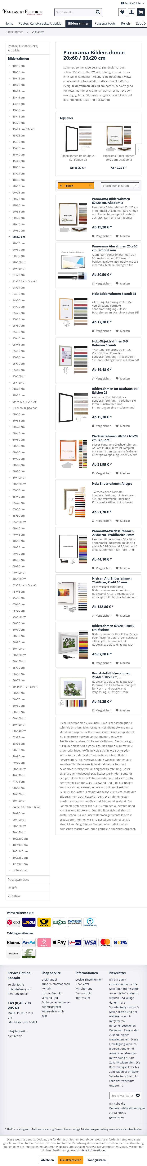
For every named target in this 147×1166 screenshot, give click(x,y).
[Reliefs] (125, 23)
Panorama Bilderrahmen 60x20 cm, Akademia (119, 157)
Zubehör (14, 896)
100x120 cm (20, 845)
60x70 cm (19, 699)
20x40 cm (19, 218)
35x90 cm (19, 515)
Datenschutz (83, 993)
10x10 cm (19, 66)
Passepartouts (18, 879)
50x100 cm (19, 648)
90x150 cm (19, 832)
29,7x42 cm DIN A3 (25, 401)
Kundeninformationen (56, 984)
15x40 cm (19, 154)
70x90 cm (19, 762)
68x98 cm (19, 743)
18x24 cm (19, 173)
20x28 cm (19, 199)
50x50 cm (19, 623)
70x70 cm (19, 750)
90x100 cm (19, 819)
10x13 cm (19, 72)
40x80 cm (19, 566)
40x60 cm (19, 553)
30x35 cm (19, 420)
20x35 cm (19, 211)
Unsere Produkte (52, 993)
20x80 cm (19, 249)
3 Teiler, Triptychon (25, 408)
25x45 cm (19, 344)
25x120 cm (19, 382)
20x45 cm (19, 224)
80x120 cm (19, 800)
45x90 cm (19, 610)
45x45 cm (19, 591)
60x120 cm (19, 724)
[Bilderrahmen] (78, 23)
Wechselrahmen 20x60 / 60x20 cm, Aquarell (115, 438)
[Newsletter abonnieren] (138, 1095)
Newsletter (82, 984)
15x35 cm (19, 148)
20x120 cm (19, 268)
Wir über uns (83, 988)
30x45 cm (19, 433)
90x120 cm (19, 826)
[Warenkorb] (141, 12)
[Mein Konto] (131, 12)
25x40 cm (19, 338)
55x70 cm (19, 667)
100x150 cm (20, 857)
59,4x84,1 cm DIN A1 (26, 686)
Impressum (82, 998)
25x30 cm (19, 325)
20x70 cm (19, 243)
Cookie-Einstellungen (88, 979)
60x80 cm (19, 705)
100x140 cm (20, 851)
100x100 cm (20, 838)
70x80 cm (19, 756)
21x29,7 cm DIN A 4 (25, 281)
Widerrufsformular (54, 1011)
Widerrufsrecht (51, 1007)
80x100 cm (19, 794)
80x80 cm (19, 788)
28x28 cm (19, 389)
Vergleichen (101, 236)
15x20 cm (19, 123)
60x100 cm (19, 718)
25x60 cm (19, 357)
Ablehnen (47, 1160)
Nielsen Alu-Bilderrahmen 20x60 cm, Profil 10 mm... (112, 580)
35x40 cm (19, 496)
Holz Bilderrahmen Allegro (112, 484)
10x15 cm (19, 78)
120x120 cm (20, 864)
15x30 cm (19, 142)
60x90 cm (19, 712)
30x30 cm (19, 414)
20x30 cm (19, 205)
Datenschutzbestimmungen (127, 1108)
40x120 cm (19, 579)
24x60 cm (19, 300)
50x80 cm (19, 642)
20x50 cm (19, 230)
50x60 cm (19, 629)
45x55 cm (19, 598)
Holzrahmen (20, 870)
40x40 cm (19, 528)
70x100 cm (19, 769)
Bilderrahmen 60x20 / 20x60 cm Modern (113, 628)
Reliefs (12, 888)
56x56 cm (19, 674)
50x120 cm (19, 655)
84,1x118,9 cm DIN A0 (26, 807)
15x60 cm (19, 161)
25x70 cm (19, 363)
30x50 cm (19, 439)
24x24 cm (19, 287)
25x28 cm (19, 319)
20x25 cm (19, 192)
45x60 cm (19, 604)
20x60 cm (19, 237)
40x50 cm (19, 541)
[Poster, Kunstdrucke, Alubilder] (40, 23)
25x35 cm (19, 332)
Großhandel (49, 979)
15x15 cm (19, 116)
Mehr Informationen (93, 1150)
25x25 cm (19, 313)
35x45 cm (19, 503)
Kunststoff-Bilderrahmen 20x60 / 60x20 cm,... (111, 675)
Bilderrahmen (18, 58)
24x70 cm (19, 306)
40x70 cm (19, 560)
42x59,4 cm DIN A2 (25, 585)
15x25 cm (19, 135)
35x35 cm (19, 490)
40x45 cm (19, 534)
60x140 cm (19, 731)
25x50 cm (19, 351)
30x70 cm (19, 458)
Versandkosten (63, 1129)
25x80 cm (19, 370)
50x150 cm (19, 661)
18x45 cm (19, 180)
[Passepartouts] (105, 23)
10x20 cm (19, 85)
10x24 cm (19, 91)
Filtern (66, 186)
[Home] (9, 23)
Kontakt (46, 988)
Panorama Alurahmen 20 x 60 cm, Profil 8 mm (114, 248)
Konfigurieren (96, 1160)
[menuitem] (78, 12)
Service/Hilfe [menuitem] (131, 3)
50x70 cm (19, 636)
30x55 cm (19, 446)
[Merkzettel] (122, 12)
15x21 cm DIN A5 (23, 129)
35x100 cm (19, 522)
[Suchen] (98, 12)
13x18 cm (19, 104)
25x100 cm (19, 376)
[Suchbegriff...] (78, 12)
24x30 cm (19, 294)
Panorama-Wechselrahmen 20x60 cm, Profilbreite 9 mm (113, 533)
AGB (44, 1016)
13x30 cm (19, 110)
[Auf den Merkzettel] (123, 236)
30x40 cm (19, 427)
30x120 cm (19, 484)
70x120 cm (19, 775)
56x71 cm (19, 680)
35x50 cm (19, 509)
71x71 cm (19, 781)
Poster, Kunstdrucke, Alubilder (23, 48)
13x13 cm (19, 97)
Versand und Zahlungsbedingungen (56, 1000)
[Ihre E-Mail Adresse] (122, 1095)
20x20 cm (19, 186)
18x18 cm (19, 167)
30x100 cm (19, 477)
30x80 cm (19, 465)
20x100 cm (19, 262)
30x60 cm (19, 452)
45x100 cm (19, 617)
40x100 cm (19, 572)
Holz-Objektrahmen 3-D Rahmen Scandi (110, 343)
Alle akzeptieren (70, 1160)
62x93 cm (19, 737)
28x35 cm (19, 395)
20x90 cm (19, 256)
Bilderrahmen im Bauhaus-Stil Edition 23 (78, 157)
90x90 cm (19, 813)
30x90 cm (19, 471)
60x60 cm (19, 693)
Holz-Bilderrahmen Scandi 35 (114, 294)
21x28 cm (19, 275)
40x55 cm (19, 547)
